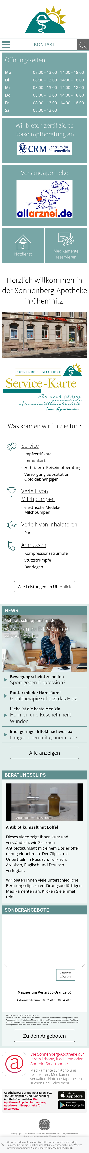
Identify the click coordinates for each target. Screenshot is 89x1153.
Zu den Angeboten (44, 1035)
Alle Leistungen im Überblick (44, 586)
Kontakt (44, 44)
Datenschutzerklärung (60, 1148)
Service (30, 445)
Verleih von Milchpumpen (38, 495)
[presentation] (6, 964)
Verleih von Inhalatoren (49, 524)
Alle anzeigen (44, 752)
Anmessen (33, 545)
